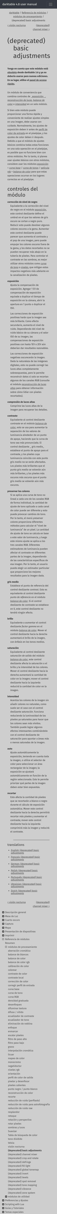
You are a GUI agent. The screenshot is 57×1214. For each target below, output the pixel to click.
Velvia (11, 1143)
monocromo (14, 1062)
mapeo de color (16, 1058)
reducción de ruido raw (20, 1108)
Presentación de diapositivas (20, 931)
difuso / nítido (15, 1012)
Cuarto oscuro (12, 920)
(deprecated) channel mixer (22, 1154)
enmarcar (13, 1031)
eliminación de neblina (20, 1023)
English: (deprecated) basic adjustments (25, 851)
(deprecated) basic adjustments (25, 1150)
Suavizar (12, 1131)
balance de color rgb (19, 962)
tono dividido (15, 1139)
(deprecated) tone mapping (22, 1185)
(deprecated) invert (18, 1173)
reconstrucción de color (20, 1093)
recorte (12, 1096)
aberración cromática (19, 950)
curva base (13, 989)
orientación (14, 1073)
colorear (12, 970)
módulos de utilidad (18, 1196)
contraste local (16, 977)
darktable (14, 12)
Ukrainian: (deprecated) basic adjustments (26, 885)
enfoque (12, 1027)
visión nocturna (16, 1146)
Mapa (8, 927)
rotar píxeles (14, 1123)
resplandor (14, 1112)
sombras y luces (16, 1127)
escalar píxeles (16, 1035)
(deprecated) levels (18, 1177)
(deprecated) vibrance (19, 1189)
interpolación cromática (20, 1050)
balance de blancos (18, 954)
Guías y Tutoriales (14, 1208)
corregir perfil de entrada (21, 985)
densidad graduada (18, 1000)
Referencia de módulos (34, 12)
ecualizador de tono (18, 1020)
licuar (11, 1054)
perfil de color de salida (20, 1077)
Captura (9, 923)
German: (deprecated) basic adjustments (25, 865)
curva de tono (15, 993)
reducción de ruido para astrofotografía (29, 1104)
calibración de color (18, 966)
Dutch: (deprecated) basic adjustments (24, 892)
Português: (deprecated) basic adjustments (26, 878)
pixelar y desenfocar (18, 1081)
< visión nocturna (16, 25)
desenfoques (15, 1004)
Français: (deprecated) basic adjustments (25, 858)
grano (11, 1046)
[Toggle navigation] (51, 4)
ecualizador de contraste (21, 1016)
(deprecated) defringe (19, 1162)
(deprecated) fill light (19, 1166)
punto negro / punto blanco (22, 1089)
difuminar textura (17, 1008)
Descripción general (15, 912)
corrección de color (18, 981)
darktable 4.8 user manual (19, 4)
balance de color (17, 958)
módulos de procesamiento (27, 16)
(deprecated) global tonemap (23, 1169)
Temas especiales (14, 1212)
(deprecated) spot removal (22, 1181)
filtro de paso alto (17, 1039)
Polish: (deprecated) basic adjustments (24, 872)
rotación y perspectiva (19, 1119)
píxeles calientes (17, 1085)
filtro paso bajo (16, 1043)
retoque (12, 1116)
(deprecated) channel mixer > (41, 27)
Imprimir (9, 935)
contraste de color (17, 973)
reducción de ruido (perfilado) (24, 1100)
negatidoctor (15, 1066)
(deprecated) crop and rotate (23, 1158)
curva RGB (13, 997)
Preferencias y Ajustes (16, 1200)
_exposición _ (38, 96)
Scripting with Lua (14, 1204)
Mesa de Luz (11, 916)
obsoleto (12, 72)
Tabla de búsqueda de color (22, 1135)
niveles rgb (14, 1069)
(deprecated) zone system (21, 1192)
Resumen (10, 943)
